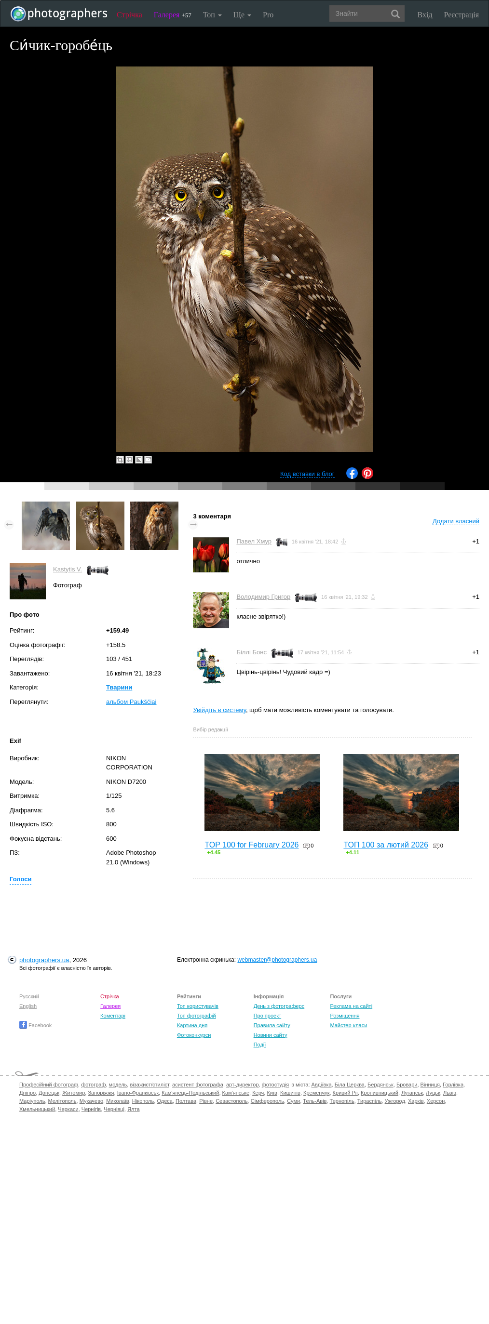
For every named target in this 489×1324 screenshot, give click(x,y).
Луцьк (433, 1093)
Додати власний (456, 521)
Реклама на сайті (351, 1006)
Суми (293, 1101)
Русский (29, 996)
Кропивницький (379, 1093)
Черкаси (68, 1109)
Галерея (172, 15)
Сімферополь (267, 1101)
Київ (272, 1093)
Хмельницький (37, 1109)
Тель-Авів (314, 1101)
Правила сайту (272, 1025)
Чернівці (114, 1109)
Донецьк (49, 1093)
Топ (212, 15)
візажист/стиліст (149, 1084)
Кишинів (290, 1093)
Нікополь (143, 1101)
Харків (416, 1101)
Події (260, 1044)
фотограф (93, 1084)
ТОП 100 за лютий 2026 (385, 845)
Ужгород (395, 1101)
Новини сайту (270, 1035)
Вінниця (430, 1084)
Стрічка (129, 15)
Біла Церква (350, 1084)
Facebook (35, 1025)
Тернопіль (342, 1101)
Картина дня (192, 1025)
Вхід (425, 15)
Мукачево (91, 1101)
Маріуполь (32, 1101)
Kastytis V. (67, 569)
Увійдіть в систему (219, 710)
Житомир (73, 1093)
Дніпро (27, 1093)
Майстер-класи (348, 1025)
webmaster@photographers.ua (277, 959)
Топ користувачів (197, 1006)
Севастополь (231, 1101)
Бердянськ (380, 1084)
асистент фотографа (197, 1084)
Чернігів (91, 1109)
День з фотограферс (279, 1006)
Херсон (436, 1101)
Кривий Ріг (345, 1093)
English (28, 1006)
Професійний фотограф (48, 1084)
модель (118, 1084)
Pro (268, 15)
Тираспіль (369, 1101)
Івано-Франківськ (138, 1093)
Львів (449, 1093)
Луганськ (412, 1093)
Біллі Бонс (251, 652)
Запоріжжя (101, 1093)
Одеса (164, 1101)
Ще (242, 15)
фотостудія (275, 1084)
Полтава (186, 1101)
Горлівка (453, 1084)
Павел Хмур (254, 541)
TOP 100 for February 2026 (251, 845)
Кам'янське (236, 1093)
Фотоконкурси (194, 1035)
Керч (258, 1093)
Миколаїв (117, 1101)
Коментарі (112, 1016)
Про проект (267, 1016)
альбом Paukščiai (131, 701)
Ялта (133, 1109)
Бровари (407, 1084)
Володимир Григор (263, 596)
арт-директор (242, 1084)
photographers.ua (44, 960)
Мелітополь (62, 1101)
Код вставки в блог (307, 473)
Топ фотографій (196, 1016)
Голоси (20, 879)
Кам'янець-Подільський (190, 1093)
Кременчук (316, 1093)
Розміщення (344, 1016)
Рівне (206, 1101)
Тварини (119, 687)
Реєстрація (461, 15)
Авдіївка (322, 1084)
